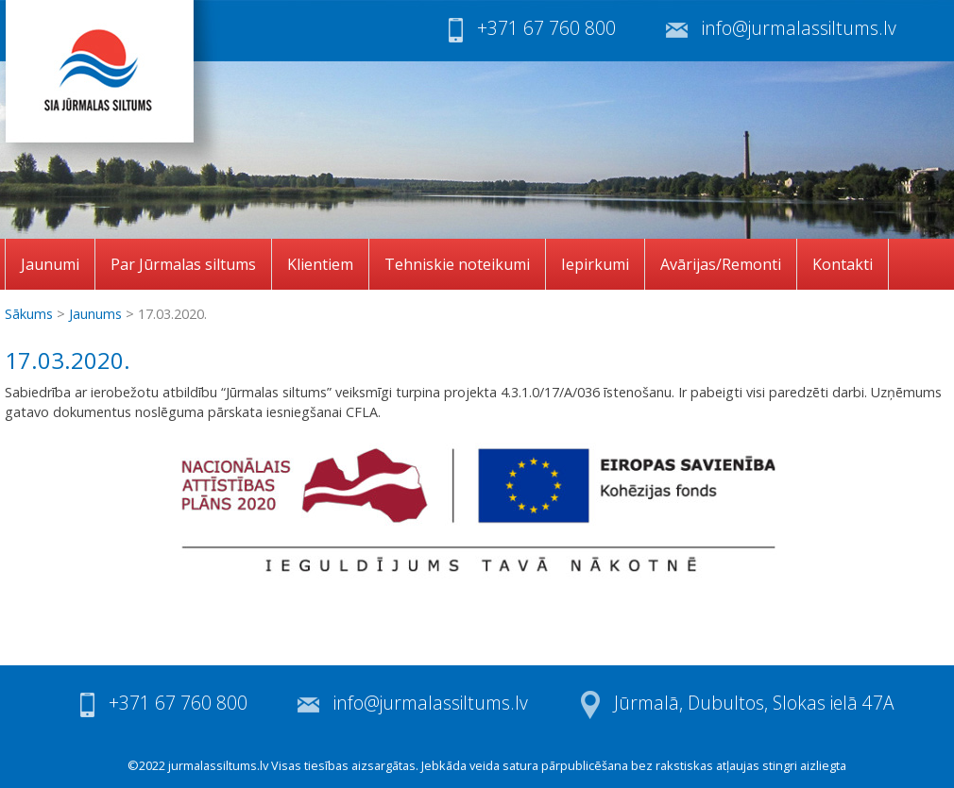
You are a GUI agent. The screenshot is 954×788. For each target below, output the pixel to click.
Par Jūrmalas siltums (183, 264)
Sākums (29, 314)
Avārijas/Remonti (720, 264)
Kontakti (842, 264)
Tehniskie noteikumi (457, 264)
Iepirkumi (595, 264)
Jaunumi (50, 264)
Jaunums (95, 314)
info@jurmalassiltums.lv (799, 28)
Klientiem (320, 264)
